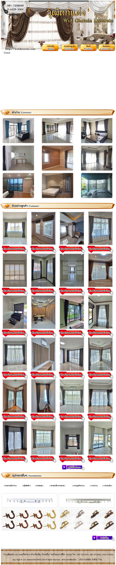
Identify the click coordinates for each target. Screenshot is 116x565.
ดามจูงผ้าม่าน (79, 486)
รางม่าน (94, 486)
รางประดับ (107, 486)
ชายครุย (39, 486)
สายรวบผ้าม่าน (10, 486)
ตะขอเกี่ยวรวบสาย (57, 486)
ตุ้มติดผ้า (26, 486)
